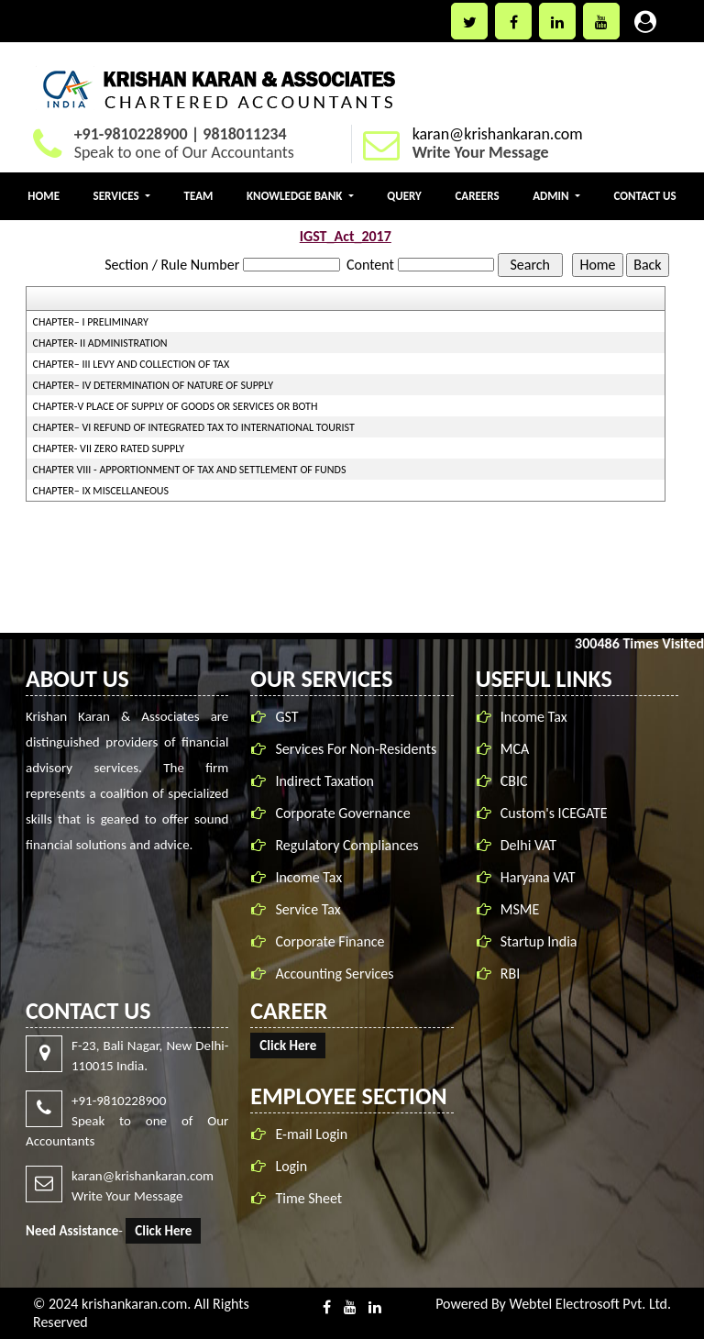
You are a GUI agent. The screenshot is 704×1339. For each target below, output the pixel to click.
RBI (510, 970)
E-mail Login (308, 1134)
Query (404, 196)
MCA (514, 745)
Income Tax (312, 877)
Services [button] (118, 196)
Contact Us (644, 196)
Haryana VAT (538, 873)
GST (290, 716)
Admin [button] (552, 196)
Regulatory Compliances (350, 845)
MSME (520, 905)
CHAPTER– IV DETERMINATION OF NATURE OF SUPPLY (153, 385)
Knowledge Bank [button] (296, 196)
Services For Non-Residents (359, 749)
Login (288, 1166)
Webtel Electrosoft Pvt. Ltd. (590, 1303)
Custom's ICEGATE (554, 809)
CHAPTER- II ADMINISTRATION (100, 343)
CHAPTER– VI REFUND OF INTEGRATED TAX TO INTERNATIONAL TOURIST (194, 427)
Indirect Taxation (328, 781)
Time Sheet (305, 1198)
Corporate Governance (346, 813)
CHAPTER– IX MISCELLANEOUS (101, 490)
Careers (477, 196)
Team (199, 196)
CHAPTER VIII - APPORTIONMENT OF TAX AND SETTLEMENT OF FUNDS (189, 469)
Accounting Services (338, 973)
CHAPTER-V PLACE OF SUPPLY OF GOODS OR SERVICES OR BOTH (175, 406)
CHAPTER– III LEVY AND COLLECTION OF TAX (131, 364)
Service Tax (311, 909)
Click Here (159, 1231)
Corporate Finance (333, 941)
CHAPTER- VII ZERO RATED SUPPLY (109, 448)
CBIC (514, 777)
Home (44, 196)
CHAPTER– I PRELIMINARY (90, 321)
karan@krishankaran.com (497, 134)
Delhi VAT (528, 841)
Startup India (539, 937)
